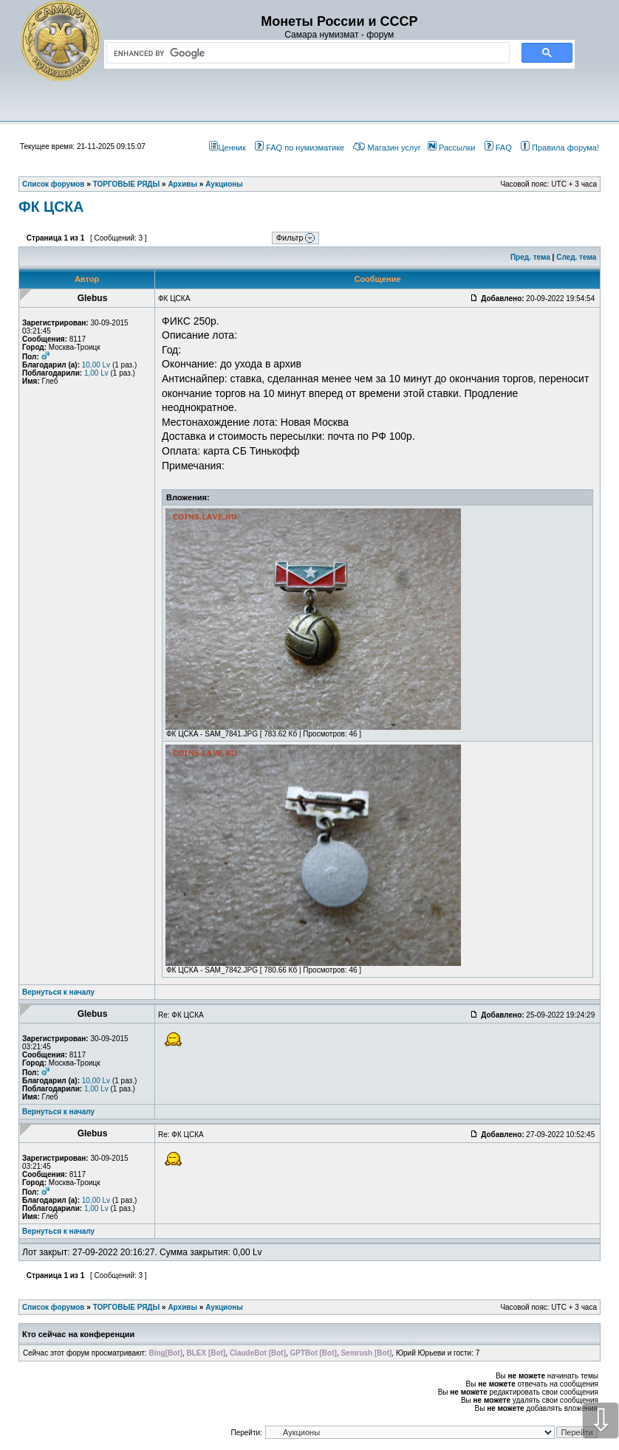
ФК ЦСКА (50, 206)
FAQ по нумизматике (299, 147)
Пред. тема (530, 257)
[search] (305, 53)
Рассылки (451, 147)
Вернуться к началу (58, 992)
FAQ (498, 147)
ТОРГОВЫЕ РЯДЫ (126, 1307)
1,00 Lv (96, 373)
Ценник (227, 147)
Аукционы (224, 1307)
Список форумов (53, 1307)
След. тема (576, 257)
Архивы (182, 1307)
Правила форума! (560, 147)
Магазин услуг (386, 147)
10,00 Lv (96, 365)
